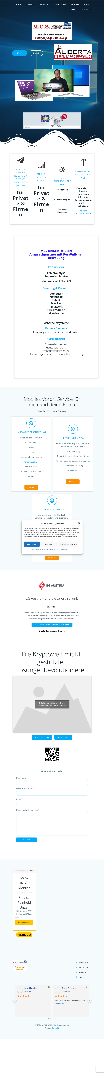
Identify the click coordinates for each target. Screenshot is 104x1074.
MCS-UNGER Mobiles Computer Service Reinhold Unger (24, 897)
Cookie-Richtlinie (37, 550)
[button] (79, 523)
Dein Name (52, 781)
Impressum (63, 550)
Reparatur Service (73, 437)
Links (73, 9)
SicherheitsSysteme (52, 509)
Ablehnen (48, 544)
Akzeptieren (31, 544)
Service (30, 5)
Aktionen (75, 5)
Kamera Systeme (60, 5)
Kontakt (86, 9)
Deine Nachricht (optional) (52, 824)
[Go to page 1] (50, 1023)
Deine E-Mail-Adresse (52, 791)
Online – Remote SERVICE (41, 177)
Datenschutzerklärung (51, 550)
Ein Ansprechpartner (62, 181)
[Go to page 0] (48, 1023)
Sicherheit (43, 5)
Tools (87, 5)
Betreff (52, 802)
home (18, 5)
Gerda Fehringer (69, 992)
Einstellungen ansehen (68, 544)
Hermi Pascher (31, 992)
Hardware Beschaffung (31, 432)
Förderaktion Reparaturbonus (83, 174)
